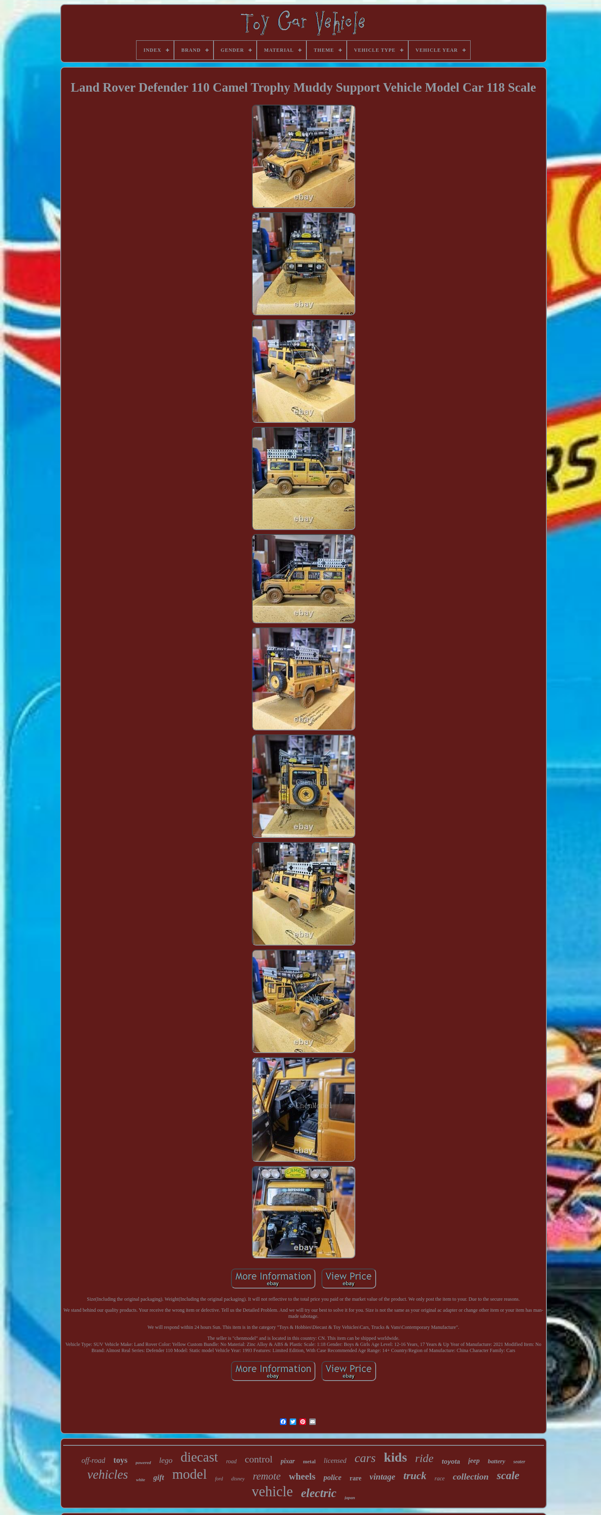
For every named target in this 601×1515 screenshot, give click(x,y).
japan (350, 1497)
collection (471, 1476)
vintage (382, 1477)
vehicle (272, 1492)
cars (365, 1457)
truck (414, 1476)
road (231, 1461)
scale (508, 1475)
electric (319, 1493)
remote (267, 1476)
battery (496, 1461)
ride (424, 1458)
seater (519, 1461)
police (332, 1477)
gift (158, 1477)
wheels (302, 1476)
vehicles (107, 1474)
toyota (451, 1461)
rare (355, 1478)
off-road (93, 1460)
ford (219, 1479)
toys (120, 1460)
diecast (199, 1457)
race (439, 1478)
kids (395, 1457)
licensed (335, 1460)
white (140, 1480)
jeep (474, 1460)
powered (143, 1462)
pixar (288, 1461)
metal (309, 1461)
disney (237, 1478)
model (189, 1474)
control (259, 1459)
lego (166, 1460)
